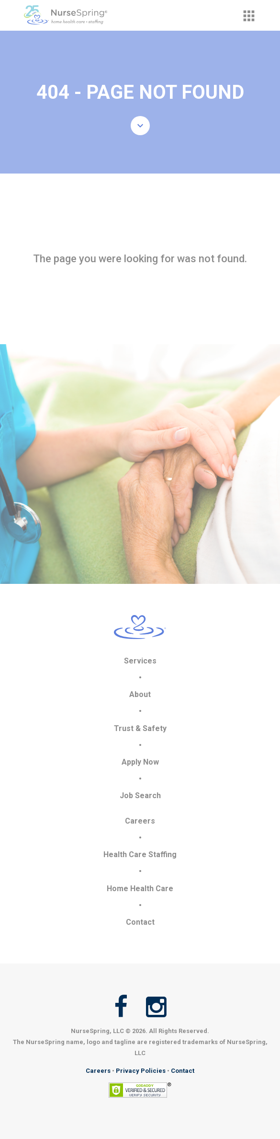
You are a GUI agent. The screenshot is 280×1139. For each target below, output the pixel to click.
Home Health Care (140, 888)
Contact (140, 922)
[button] (249, 16)
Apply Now (140, 762)
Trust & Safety (140, 728)
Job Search (140, 795)
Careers (140, 820)
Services (140, 660)
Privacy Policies (141, 1070)
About (140, 694)
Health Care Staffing (140, 854)
